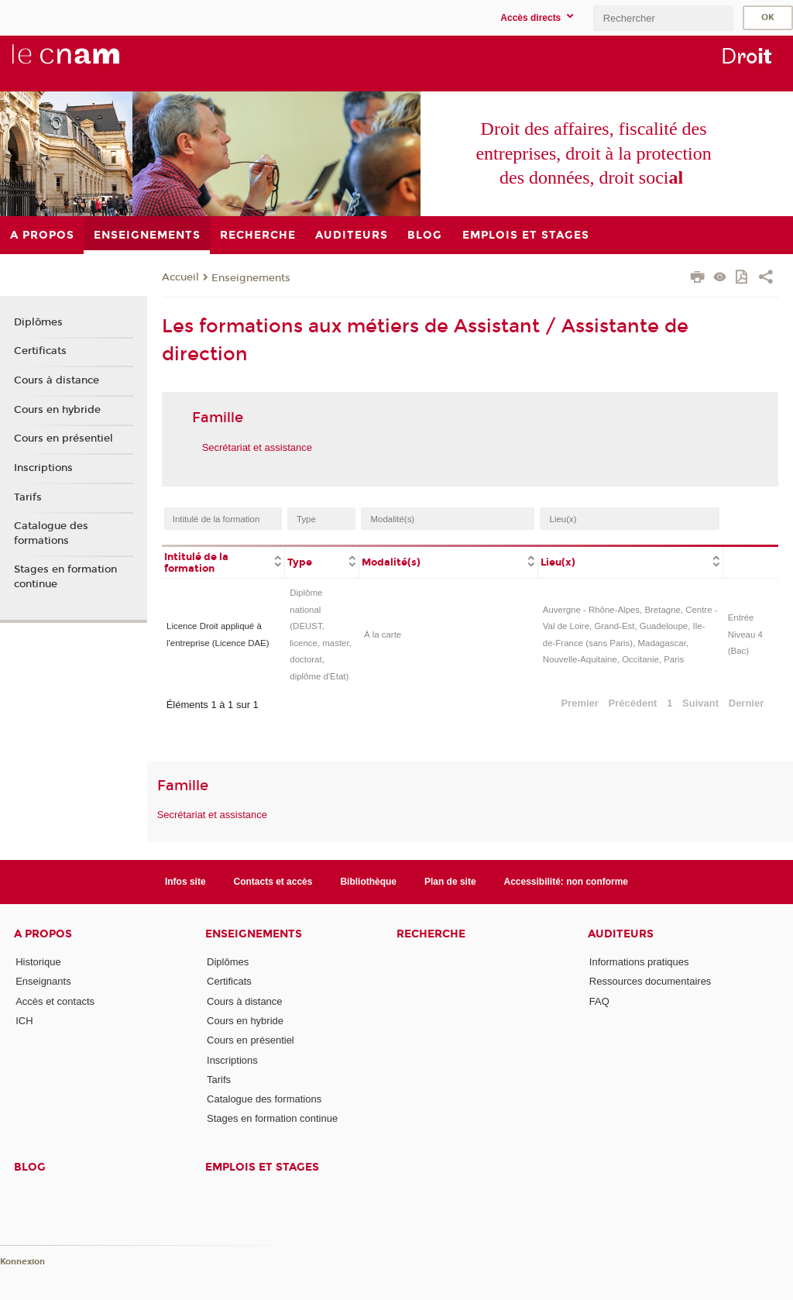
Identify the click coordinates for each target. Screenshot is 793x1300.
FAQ (599, 1001)
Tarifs (28, 497)
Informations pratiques (639, 962)
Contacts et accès (273, 881)
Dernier (746, 703)
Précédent (633, 703)
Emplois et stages (262, 1167)
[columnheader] (223, 562)
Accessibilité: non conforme (566, 881)
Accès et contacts (54, 1001)
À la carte (382, 634)
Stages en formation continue (65, 576)
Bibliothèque (368, 881)
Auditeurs (621, 934)
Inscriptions (43, 468)
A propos (43, 934)
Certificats (40, 351)
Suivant (700, 703)
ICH (24, 1021)
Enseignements (250, 278)
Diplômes (38, 322)
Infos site (185, 881)
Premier (579, 703)
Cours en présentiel (63, 438)
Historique (38, 962)
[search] (663, 18)
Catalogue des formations (51, 533)
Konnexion (22, 1262)
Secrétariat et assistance (257, 447)
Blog (30, 1167)
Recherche (430, 934)
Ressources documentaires (650, 981)
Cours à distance (56, 380)
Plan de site (450, 881)
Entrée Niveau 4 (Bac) (745, 634)
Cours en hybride (57, 410)
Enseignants (43, 981)
